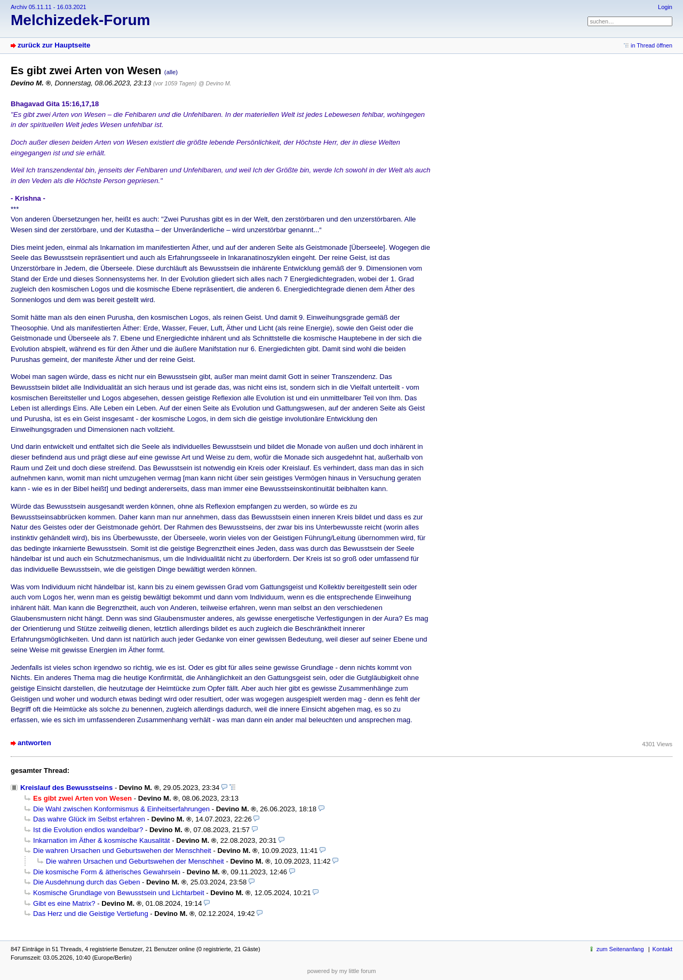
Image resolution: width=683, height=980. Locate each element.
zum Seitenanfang (620, 949)
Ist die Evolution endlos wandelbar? (88, 830)
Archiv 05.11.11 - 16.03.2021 (48, 7)
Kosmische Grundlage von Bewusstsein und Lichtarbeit (118, 893)
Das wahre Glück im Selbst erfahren (89, 819)
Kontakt (662, 949)
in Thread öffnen (651, 45)
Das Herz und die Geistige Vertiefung (90, 914)
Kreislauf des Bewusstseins (66, 788)
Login (665, 7)
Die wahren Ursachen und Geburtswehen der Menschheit (122, 851)
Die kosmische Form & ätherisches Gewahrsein (106, 872)
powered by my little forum (341, 971)
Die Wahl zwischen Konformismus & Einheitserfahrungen (121, 809)
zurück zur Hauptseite (54, 45)
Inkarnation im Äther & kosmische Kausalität (101, 840)
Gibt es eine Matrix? (64, 903)
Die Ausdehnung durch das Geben (86, 882)
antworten (34, 743)
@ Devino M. (214, 83)
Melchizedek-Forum (80, 20)
